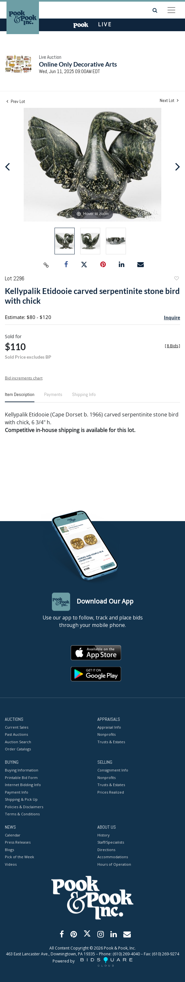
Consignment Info (112, 770)
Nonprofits (106, 734)
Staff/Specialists (110, 842)
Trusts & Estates (111, 741)
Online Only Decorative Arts (78, 64)
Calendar (12, 835)
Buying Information (21, 770)
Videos (11, 864)
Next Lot (169, 100)
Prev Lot (15, 101)
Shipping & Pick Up (21, 799)
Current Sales (16, 727)
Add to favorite (176, 279)
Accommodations (112, 857)
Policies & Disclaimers (24, 806)
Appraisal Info (109, 727)
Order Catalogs (18, 749)
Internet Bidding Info (23, 785)
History (103, 835)
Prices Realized (110, 792)
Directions (106, 849)
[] (172, 346)
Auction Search (18, 741)
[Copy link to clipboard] (46, 265)
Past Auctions (16, 734)
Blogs (9, 849)
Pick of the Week (19, 857)
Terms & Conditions (22, 814)
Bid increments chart (24, 378)
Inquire (172, 317)
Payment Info (16, 792)
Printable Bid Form (21, 777)
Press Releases (18, 842)
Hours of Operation (114, 864)
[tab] (19, 397)
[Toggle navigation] (171, 10)
